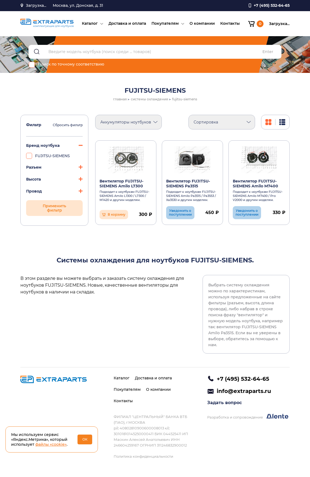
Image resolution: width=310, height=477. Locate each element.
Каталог (90, 23)
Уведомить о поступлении (180, 212)
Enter (267, 51)
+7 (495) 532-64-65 (243, 379)
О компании (202, 23)
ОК (85, 439)
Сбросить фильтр (68, 125)
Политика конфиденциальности (143, 456)
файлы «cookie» (51, 444)
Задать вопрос (224, 402)
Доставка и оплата (127, 23)
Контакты (230, 23)
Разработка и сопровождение (247, 416)
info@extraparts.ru (244, 391)
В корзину (116, 214)
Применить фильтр (54, 208)
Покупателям (165, 23)
